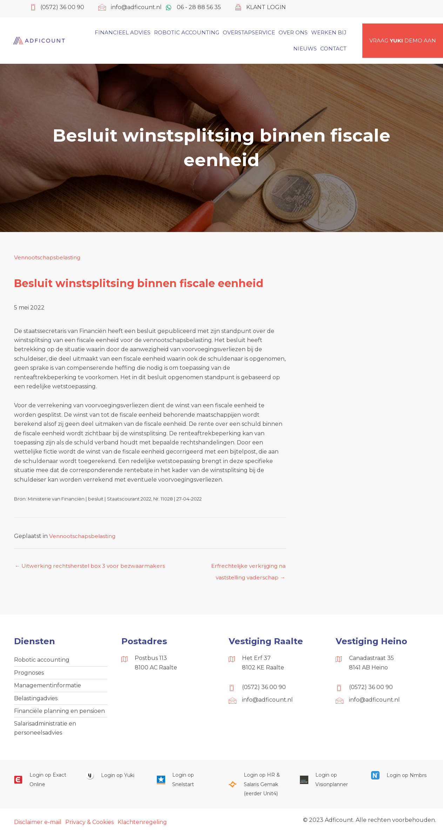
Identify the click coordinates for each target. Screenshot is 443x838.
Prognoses (29, 673)
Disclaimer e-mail (37, 825)
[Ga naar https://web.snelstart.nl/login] (185, 783)
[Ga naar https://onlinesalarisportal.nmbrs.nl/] (400, 778)
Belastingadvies (36, 700)
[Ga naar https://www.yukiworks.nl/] (114, 778)
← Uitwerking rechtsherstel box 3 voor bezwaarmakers (92, 566)
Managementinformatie (47, 686)
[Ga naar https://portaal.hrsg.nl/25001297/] (257, 787)
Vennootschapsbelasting (48, 257)
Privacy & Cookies (89, 825)
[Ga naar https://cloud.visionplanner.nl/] (328, 783)
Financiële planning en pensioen (59, 713)
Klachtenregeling (142, 825)
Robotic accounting (41, 661)
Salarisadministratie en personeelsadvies (45, 731)
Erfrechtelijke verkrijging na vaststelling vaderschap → (246, 568)
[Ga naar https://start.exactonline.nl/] (43, 783)
